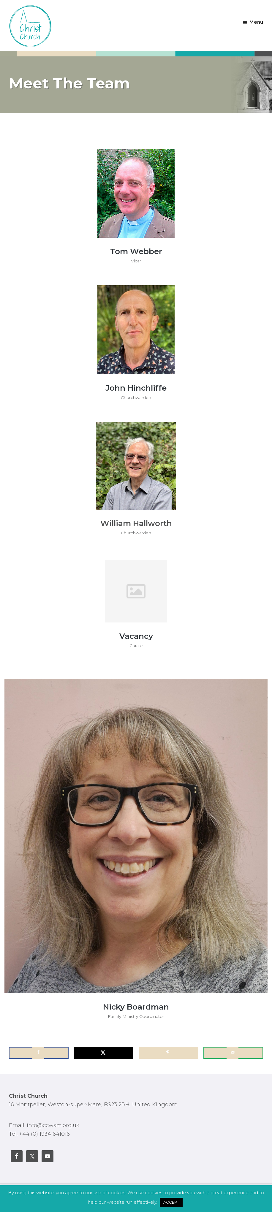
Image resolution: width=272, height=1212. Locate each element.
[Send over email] (233, 1053)
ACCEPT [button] (171, 1202)
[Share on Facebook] (39, 1053)
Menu (256, 22)
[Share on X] (103, 1053)
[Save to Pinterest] (168, 1053)
